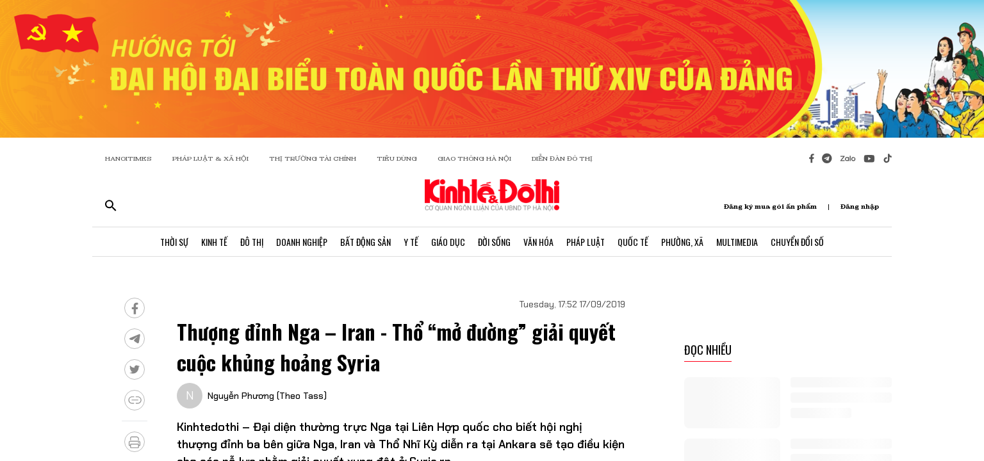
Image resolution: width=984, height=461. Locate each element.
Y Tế (411, 241)
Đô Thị (251, 241)
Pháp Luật (585, 241)
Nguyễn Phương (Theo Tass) (267, 395)
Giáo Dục (448, 241)
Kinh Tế (214, 241)
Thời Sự (174, 241)
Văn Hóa (538, 241)
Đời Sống (494, 241)
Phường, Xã (682, 241)
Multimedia (737, 241)
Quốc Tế (633, 241)
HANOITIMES (128, 158)
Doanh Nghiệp (301, 241)
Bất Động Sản (365, 241)
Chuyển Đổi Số (797, 241)
